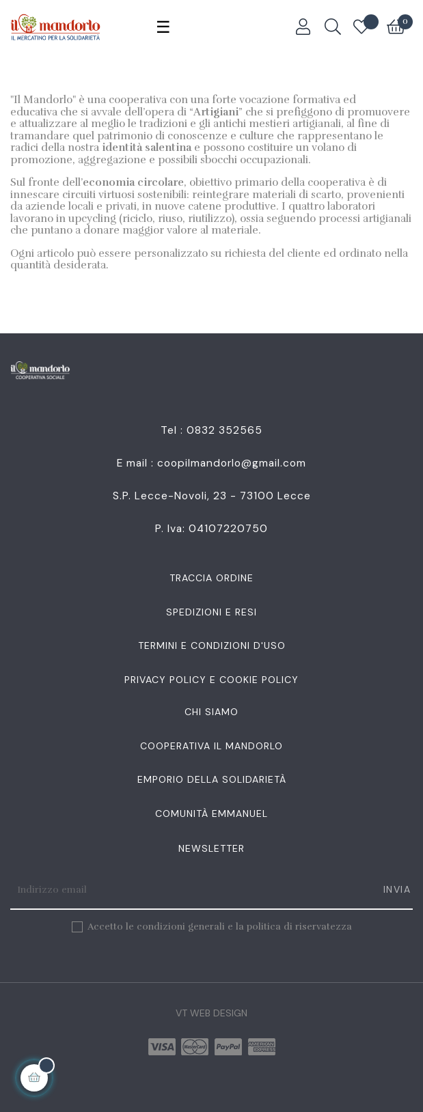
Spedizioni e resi (211, 612)
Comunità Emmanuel (211, 813)
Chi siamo (211, 712)
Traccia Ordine (211, 578)
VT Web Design (211, 1013)
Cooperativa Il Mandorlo (211, 746)
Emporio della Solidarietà (211, 779)
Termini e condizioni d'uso (212, 645)
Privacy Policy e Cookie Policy (211, 679)
